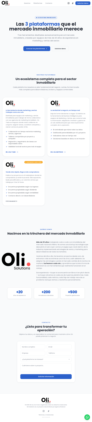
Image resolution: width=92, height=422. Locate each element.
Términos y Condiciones (46, 415)
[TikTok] (72, 3)
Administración (46, 417)
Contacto (48, 3)
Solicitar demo (82, 3)
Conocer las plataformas (36, 49)
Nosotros (27, 3)
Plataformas (38, 3)
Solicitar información (46, 378)
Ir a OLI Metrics (58, 155)
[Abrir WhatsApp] (87, 417)
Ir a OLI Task (12, 155)
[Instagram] (68, 3)
